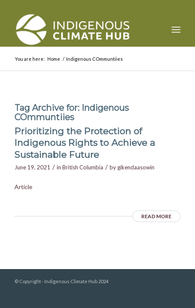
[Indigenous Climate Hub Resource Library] (81, 29)
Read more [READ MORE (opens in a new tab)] (156, 216)
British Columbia (82, 167)
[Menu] (176, 29)
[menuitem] (176, 29)
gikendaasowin (135, 167)
